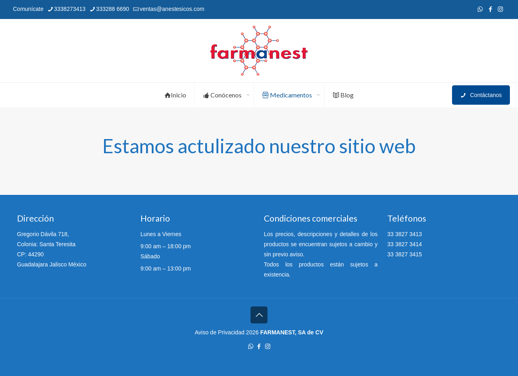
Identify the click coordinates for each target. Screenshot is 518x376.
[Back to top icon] (259, 314)
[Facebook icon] (490, 9)
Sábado (150, 256)
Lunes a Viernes (160, 234)
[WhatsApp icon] (480, 9)
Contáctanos (481, 95)
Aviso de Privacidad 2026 (227, 332)
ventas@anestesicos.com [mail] (172, 9)
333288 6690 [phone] (112, 9)
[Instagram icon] (500, 9)
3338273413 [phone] (69, 9)
